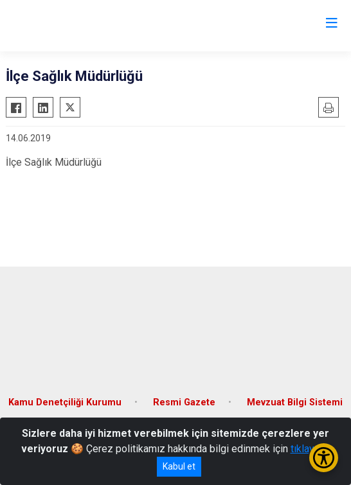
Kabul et (179, 466)
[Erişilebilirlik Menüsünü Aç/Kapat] (323, 457)
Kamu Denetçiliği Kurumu (65, 402)
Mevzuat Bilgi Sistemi (295, 402)
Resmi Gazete (184, 402)
